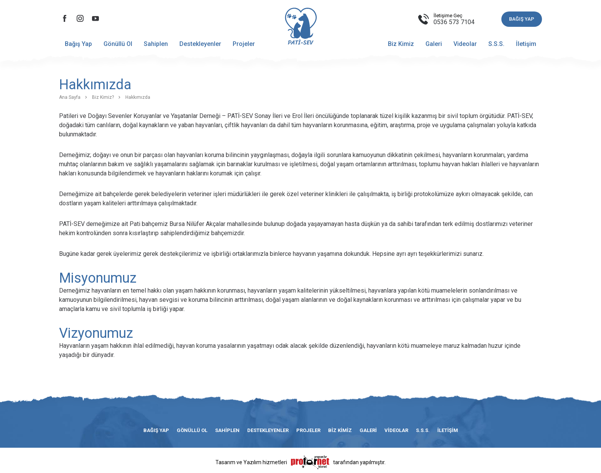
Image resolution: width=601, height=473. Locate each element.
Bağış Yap (78, 43)
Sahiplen (156, 43)
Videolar (465, 43)
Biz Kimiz (401, 43)
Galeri (433, 43)
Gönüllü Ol (117, 43)
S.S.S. (496, 43)
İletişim (526, 43)
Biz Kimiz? (103, 97)
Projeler (244, 43)
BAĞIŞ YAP (521, 19)
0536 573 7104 (454, 22)
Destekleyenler (200, 43)
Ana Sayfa (69, 97)
